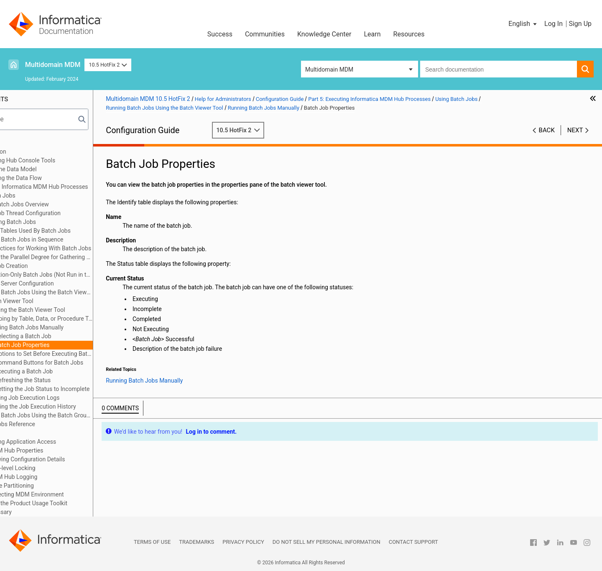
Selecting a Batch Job (80, 336)
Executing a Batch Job (80, 371)
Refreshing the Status (79, 380)
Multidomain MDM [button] (329, 69)
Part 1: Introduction (39, 151)
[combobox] (498, 69)
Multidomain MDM (52, 65)
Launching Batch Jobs (64, 222)
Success (219, 34)
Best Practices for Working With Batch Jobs (91, 248)
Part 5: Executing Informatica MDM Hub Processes (79, 186)
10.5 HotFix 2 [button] (108, 65)
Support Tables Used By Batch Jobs (81, 230)
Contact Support (413, 542)
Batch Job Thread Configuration (76, 213)
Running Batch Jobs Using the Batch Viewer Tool (87, 293)
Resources (409, 34)
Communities (265, 34)
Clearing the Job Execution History (88, 406)
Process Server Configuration (72, 283)
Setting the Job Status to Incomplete (99, 389)
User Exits (40, 433)
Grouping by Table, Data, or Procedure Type (96, 318)
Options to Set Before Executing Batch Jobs (100, 353)
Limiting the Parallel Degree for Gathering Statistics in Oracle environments (92, 257)
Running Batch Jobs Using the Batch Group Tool (87, 416)
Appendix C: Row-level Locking (53, 468)
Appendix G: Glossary (41, 512)
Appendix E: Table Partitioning (53, 485)
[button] (523, 23)
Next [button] (575, 130)
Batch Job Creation (59, 265)
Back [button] (547, 130)
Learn (372, 34)
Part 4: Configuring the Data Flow (56, 178)
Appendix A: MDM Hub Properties (57, 450)
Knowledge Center (324, 34)
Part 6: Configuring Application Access (64, 441)
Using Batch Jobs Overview (70, 204)
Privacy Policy (243, 542)
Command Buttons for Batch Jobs (96, 362)
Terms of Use (152, 542)
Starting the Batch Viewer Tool (82, 309)
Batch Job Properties (79, 345)
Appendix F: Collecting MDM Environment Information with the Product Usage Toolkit (69, 499)
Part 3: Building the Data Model (54, 169)
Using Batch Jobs (49, 195)
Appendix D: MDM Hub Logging (54, 476)
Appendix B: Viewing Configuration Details (68, 459)
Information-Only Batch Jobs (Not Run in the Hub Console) (92, 274)
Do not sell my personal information (326, 542)
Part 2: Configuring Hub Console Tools (63, 160)
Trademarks (196, 542)
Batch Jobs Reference (63, 424)
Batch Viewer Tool (67, 301)
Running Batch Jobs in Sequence (77, 239)
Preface (24, 142)
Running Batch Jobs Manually (82, 327)
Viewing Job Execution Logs (80, 397)
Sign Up (580, 24)
